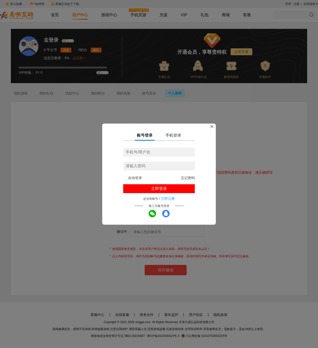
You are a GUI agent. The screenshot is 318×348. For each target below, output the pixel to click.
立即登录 (159, 188)
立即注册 (168, 199)
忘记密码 (188, 178)
